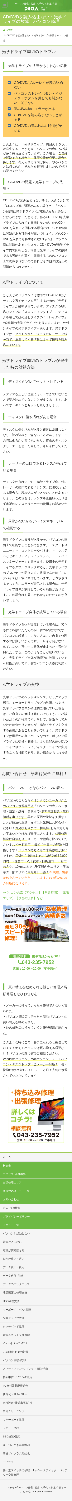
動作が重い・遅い (13, 1258)
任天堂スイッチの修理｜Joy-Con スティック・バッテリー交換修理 (35, 1472)
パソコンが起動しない (16, 1233)
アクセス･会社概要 (14, 1174)
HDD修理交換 (11, 1301)
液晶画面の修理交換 (15, 1292)
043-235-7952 (38, 962)
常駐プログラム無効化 (16, 1453)
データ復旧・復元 (13, 1267)
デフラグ (8, 1461)
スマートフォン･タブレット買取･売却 (26, 1368)
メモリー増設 (11, 1428)
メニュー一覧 (11, 1224)
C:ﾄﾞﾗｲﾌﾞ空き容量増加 (16, 1444)
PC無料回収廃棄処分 (15, 1385)
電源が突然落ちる (13, 1250)
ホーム (7, 1157)
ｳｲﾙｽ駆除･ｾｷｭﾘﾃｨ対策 (15, 1351)
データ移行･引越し (14, 1275)
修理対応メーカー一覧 (16, 1191)
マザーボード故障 (13, 1419)
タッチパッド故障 (13, 1326)
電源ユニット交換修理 (16, 1334)
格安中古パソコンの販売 (17, 1377)
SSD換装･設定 (12, 1436)
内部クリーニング (13, 1411)
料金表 (7, 1165)
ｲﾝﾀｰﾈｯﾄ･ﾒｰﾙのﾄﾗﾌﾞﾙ (15, 1343)
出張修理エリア (12, 1182)
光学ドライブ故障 (13, 1318)
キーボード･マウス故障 (17, 1309)
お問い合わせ (11, 1199)
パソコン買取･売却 (14, 1360)
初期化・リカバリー (15, 1394)
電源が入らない (12, 1241)
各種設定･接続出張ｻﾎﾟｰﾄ (17, 1402)
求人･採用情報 (11, 1207)
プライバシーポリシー (16, 1216)
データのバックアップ (16, 1284)
